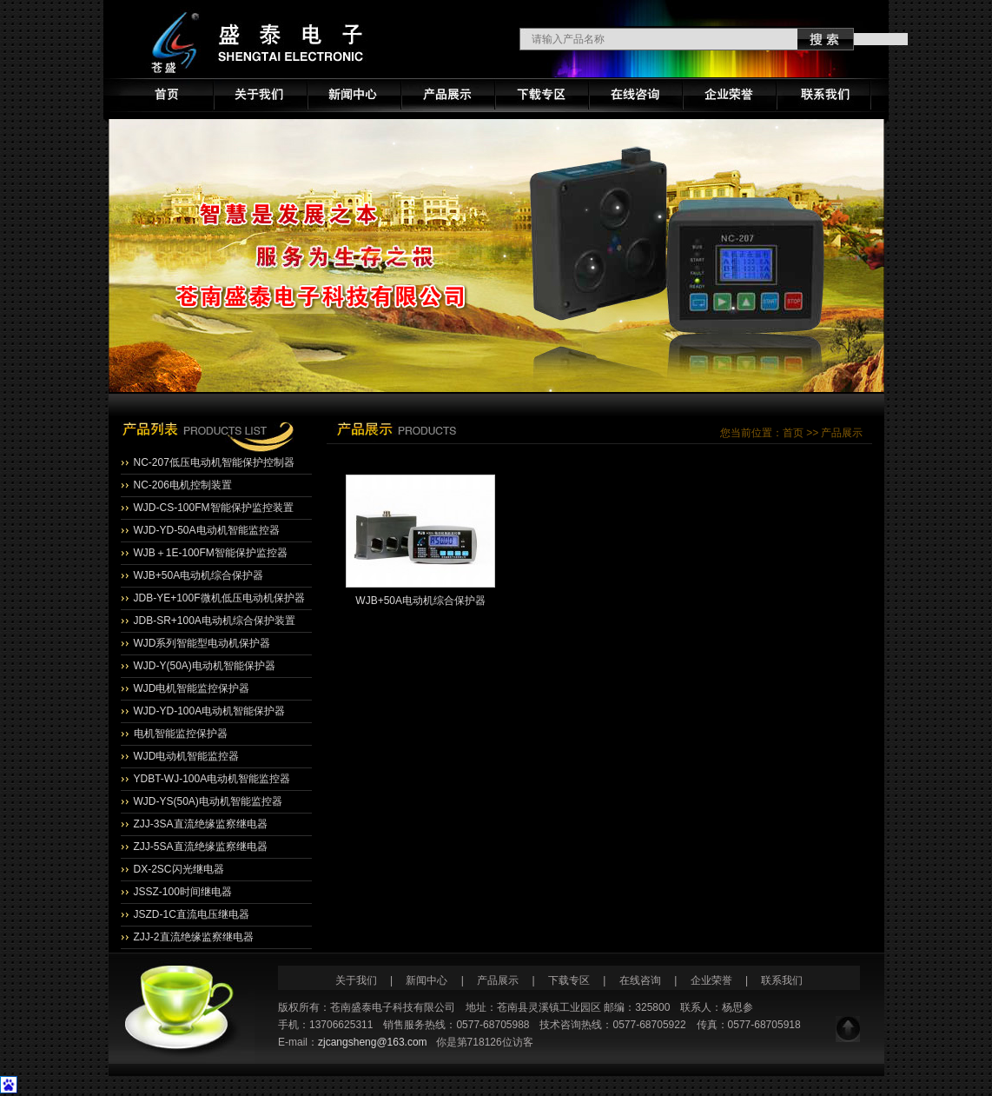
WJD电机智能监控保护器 (192, 688)
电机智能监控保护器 (181, 733)
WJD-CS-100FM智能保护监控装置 (214, 508)
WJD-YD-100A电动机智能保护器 (210, 711)
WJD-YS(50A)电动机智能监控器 (208, 801)
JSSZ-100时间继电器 (183, 892)
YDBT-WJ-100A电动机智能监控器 (212, 779)
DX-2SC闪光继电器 (179, 869)
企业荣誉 (711, 980)
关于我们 (356, 980)
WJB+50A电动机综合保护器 (199, 575)
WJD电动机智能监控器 (187, 756)
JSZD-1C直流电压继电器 (191, 914)
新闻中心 (428, 980)
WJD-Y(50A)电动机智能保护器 (204, 666)
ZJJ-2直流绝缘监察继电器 (194, 937)
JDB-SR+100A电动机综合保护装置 (214, 620)
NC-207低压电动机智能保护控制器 (214, 462)
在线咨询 (640, 980)
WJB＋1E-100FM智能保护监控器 (211, 553)
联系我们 (782, 980)
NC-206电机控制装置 (183, 485)
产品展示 (498, 980)
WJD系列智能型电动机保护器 (202, 643)
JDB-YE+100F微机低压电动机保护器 (219, 598)
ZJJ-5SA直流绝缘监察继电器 (201, 846)
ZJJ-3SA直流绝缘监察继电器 (201, 824)
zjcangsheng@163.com (372, 1042)
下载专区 (569, 980)
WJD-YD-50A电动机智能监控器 (207, 530)
